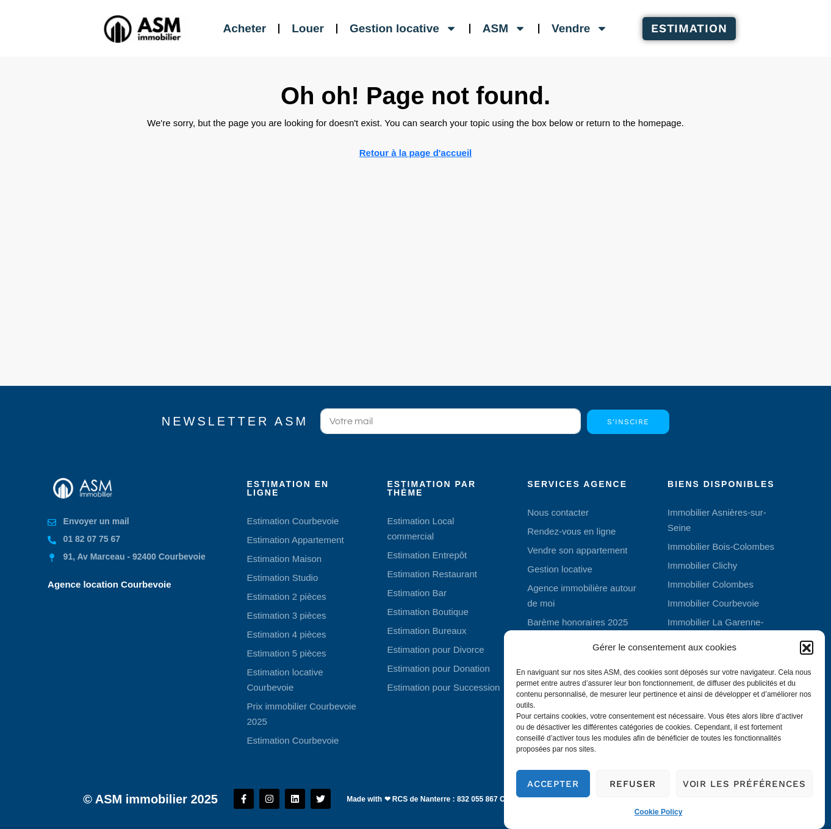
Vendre (580, 28)
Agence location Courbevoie (109, 584)
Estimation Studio (282, 577)
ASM (504, 28)
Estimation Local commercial (420, 528)
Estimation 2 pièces (286, 596)
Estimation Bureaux (426, 630)
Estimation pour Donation (438, 668)
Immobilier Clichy (702, 565)
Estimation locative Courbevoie (285, 679)
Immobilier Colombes (710, 584)
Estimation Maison (284, 558)
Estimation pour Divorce (435, 649)
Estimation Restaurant (432, 574)
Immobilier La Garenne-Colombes (715, 629)
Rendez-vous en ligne (571, 531)
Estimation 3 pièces (286, 615)
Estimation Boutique (427, 612)
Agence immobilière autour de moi (581, 595)
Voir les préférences (744, 795)
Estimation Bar (417, 593)
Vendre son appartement (577, 550)
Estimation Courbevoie (293, 521)
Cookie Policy (659, 824)
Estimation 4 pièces (286, 634)
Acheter (244, 28)
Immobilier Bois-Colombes (720, 546)
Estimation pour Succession (443, 687)
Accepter (553, 795)
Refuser (633, 795)
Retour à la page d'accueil (415, 153)
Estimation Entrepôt (427, 555)
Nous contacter (558, 512)
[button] (806, 659)
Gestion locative (403, 28)
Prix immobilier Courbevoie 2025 (301, 714)
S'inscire (628, 422)
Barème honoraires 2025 (577, 622)
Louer (308, 28)
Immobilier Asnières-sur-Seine (716, 520)
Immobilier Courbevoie (713, 603)
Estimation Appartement (295, 540)
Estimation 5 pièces (286, 653)
